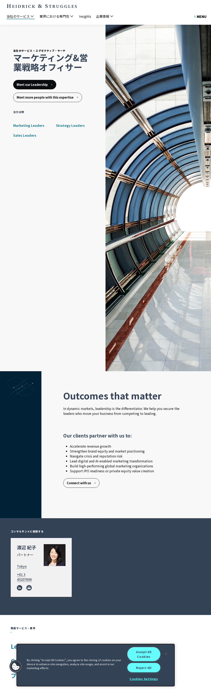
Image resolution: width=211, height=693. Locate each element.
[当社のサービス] (21, 16)
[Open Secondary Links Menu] (200, 16)
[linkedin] (19, 588)
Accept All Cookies (143, 654)
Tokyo (22, 566)
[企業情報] (105, 16)
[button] (15, 666)
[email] (29, 588)
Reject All (143, 667)
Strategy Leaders (70, 125)
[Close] (166, 653)
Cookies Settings (144, 679)
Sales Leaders (24, 135)
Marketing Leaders (28, 125)
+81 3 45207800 (24, 577)
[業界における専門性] (57, 16)
